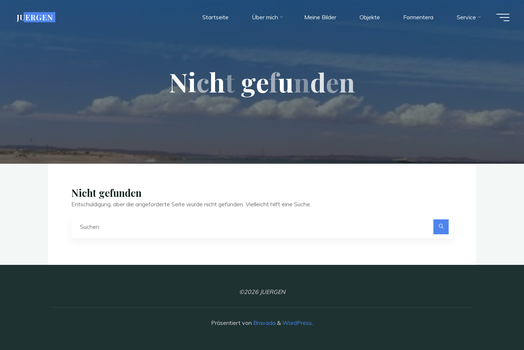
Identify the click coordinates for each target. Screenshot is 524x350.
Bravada (263, 322)
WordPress (297, 322)
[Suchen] (441, 227)
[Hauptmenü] (502, 17)
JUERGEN (35, 17)
